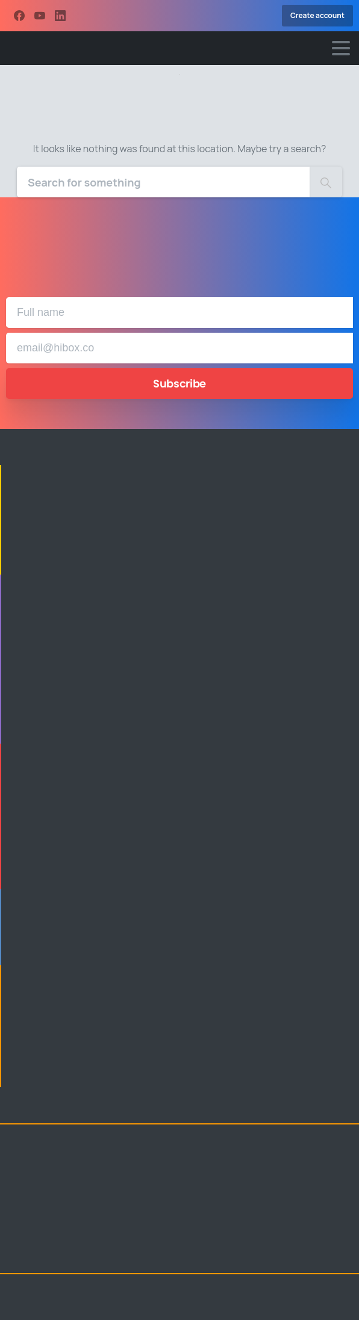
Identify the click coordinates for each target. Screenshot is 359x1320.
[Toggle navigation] (341, 48)
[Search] (163, 182)
